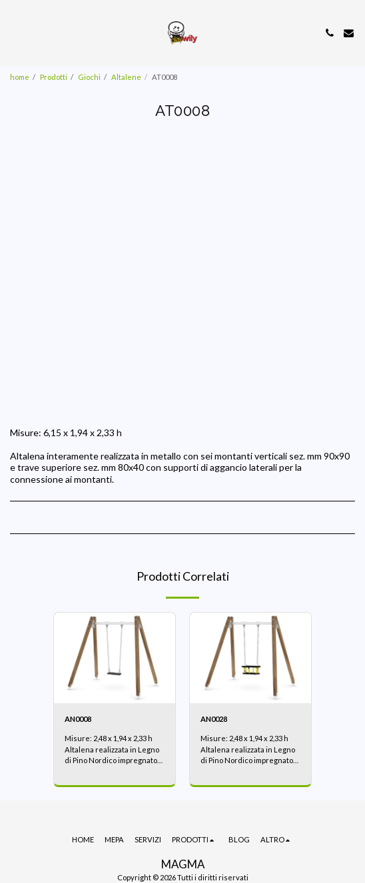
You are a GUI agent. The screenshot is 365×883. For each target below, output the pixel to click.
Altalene (126, 77)
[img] (114, 658)
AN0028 (213, 719)
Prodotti (53, 77)
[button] (14, 32)
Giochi (89, 77)
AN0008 (78, 719)
